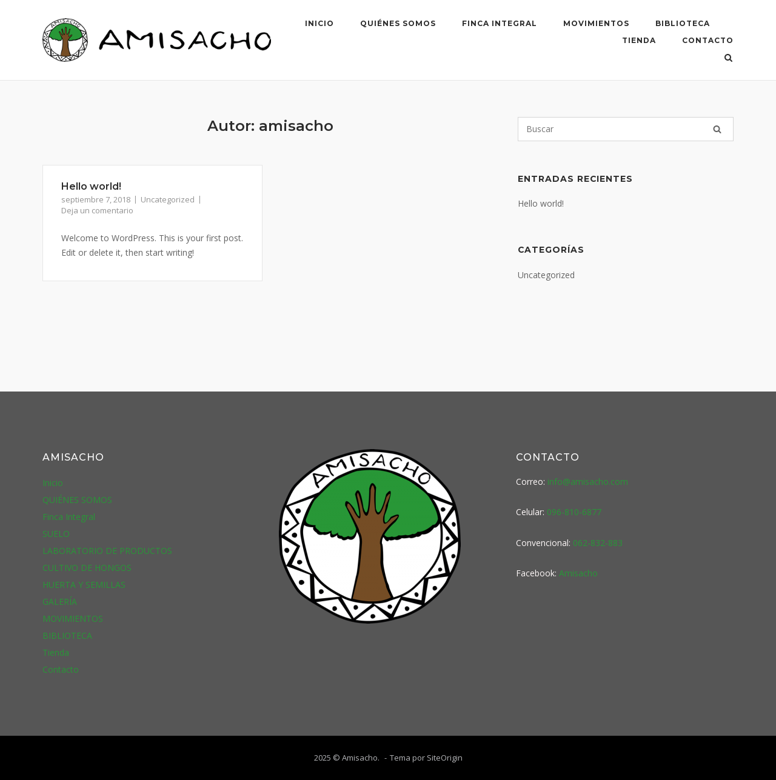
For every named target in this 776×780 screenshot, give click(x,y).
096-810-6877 (574, 512)
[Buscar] (626, 129)
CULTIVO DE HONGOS (87, 567)
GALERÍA (59, 601)
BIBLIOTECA (682, 23)
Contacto (708, 40)
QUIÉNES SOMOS (398, 23)
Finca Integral (499, 23)
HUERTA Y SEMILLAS (83, 584)
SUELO (56, 533)
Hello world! (91, 186)
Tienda (639, 40)
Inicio (319, 23)
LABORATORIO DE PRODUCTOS (107, 550)
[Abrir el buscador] (728, 58)
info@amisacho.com (587, 481)
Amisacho (578, 573)
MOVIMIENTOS (596, 23)
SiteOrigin (445, 757)
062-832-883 (598, 542)
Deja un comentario (97, 210)
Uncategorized (168, 199)
